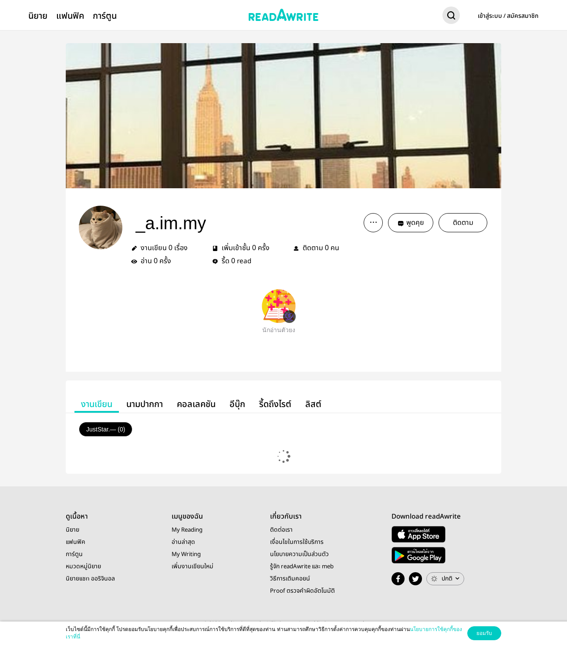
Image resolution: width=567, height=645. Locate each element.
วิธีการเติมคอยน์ (290, 579)
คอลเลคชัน (196, 404)
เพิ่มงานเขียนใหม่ (192, 566)
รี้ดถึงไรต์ (275, 404)
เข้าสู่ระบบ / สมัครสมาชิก (508, 16)
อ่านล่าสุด (183, 542)
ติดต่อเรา (281, 530)
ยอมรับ (484, 633)
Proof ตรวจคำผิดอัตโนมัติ (302, 591)
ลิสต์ (313, 404)
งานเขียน (96, 404)
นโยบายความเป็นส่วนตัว (299, 554)
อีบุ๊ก (237, 404)
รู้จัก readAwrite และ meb (302, 566)
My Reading (187, 530)
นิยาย (37, 16)
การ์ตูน (105, 16)
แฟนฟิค (70, 16)
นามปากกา (144, 404)
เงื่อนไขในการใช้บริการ (297, 542)
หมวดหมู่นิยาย (83, 566)
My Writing (186, 554)
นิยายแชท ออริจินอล (90, 579)
